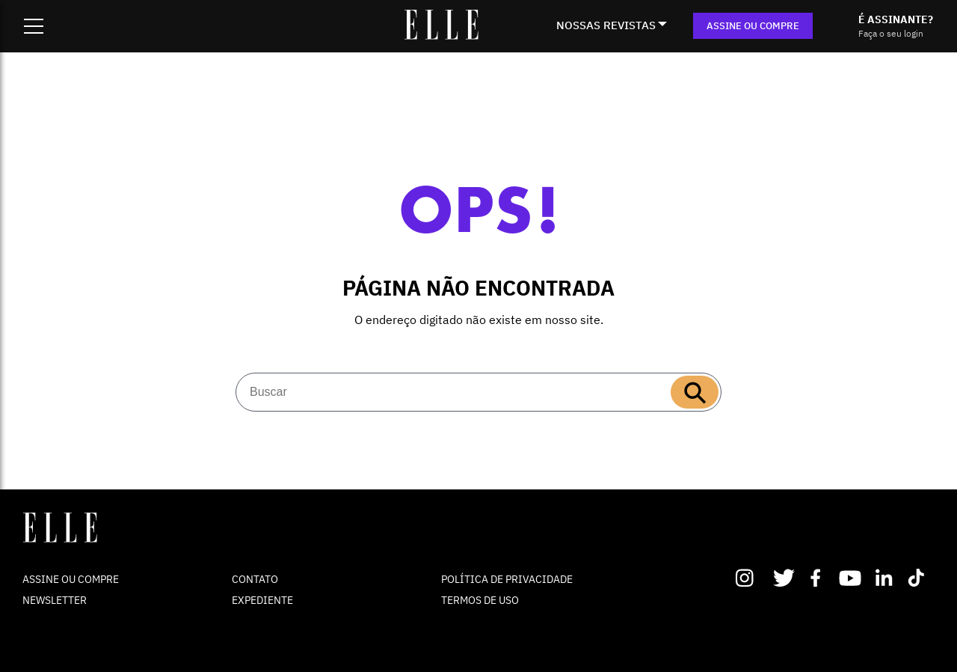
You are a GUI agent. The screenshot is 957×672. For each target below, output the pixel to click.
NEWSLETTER (54, 600)
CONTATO (255, 579)
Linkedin (885, 578)
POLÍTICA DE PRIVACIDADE (507, 579)
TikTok (919, 578)
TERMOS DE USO (480, 600)
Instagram (751, 578)
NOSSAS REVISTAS (606, 25)
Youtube (852, 578)
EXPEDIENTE (262, 600)
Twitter (784, 578)
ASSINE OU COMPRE (753, 25)
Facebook (818, 578)
